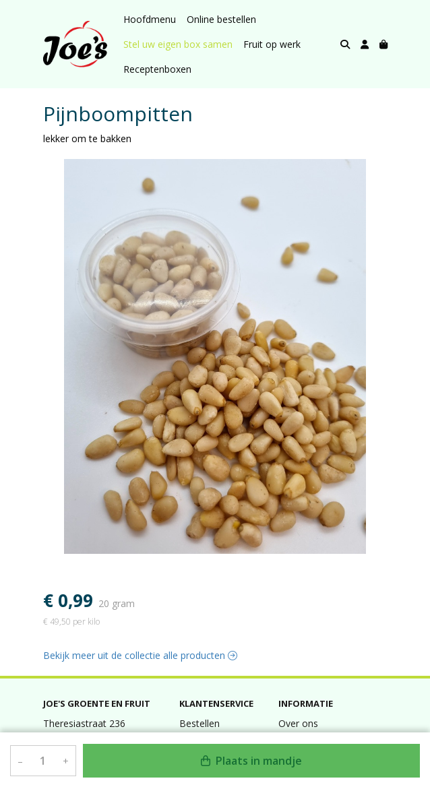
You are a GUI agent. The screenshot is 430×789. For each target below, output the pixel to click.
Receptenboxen (157, 69)
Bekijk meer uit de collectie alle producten (140, 655)
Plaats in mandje (251, 760)
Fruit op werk (272, 44)
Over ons (298, 723)
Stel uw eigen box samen (178, 44)
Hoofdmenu (149, 19)
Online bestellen (221, 19)
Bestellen (199, 723)
